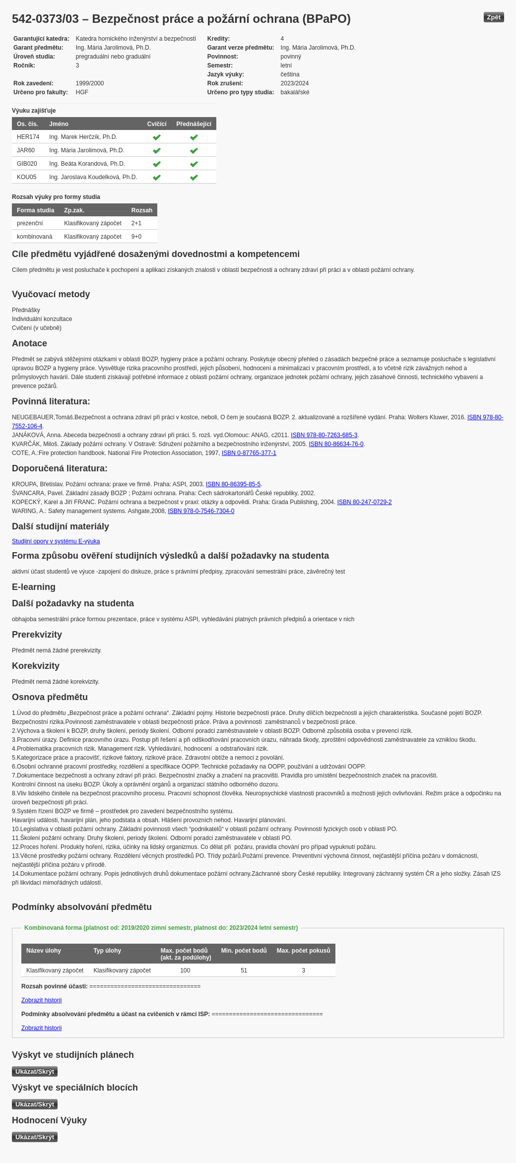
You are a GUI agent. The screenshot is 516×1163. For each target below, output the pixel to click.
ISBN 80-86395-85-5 (233, 484)
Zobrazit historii (41, 1000)
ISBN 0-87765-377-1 (249, 453)
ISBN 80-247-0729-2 (364, 502)
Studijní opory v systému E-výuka (56, 541)
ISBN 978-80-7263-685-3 (324, 435)
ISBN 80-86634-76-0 (336, 444)
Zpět (494, 17)
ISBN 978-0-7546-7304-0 (201, 511)
